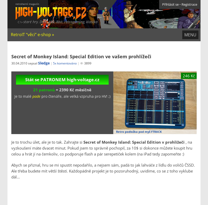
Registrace (189, 4)
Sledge (44, 63)
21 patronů (44, 90)
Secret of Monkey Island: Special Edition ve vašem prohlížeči (81, 56)
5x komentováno (65, 63)
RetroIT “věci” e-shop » (32, 34)
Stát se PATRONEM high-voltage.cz (62, 80)
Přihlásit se (170, 4)
